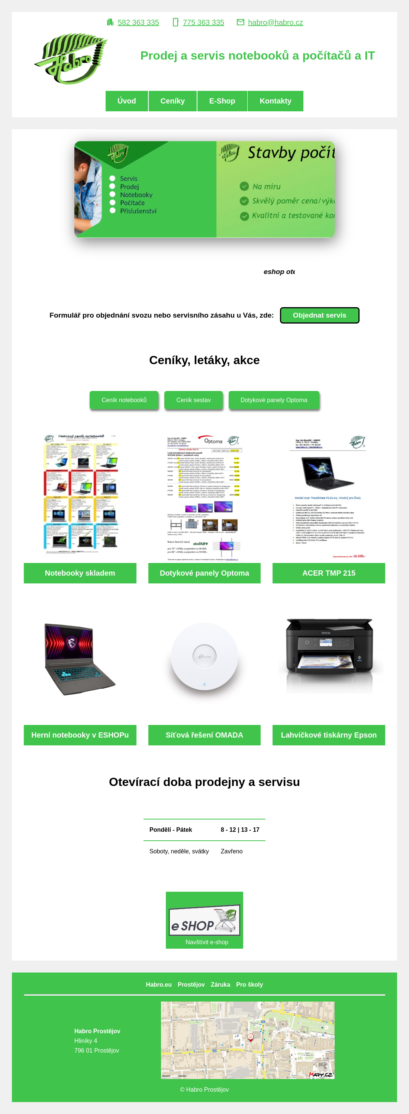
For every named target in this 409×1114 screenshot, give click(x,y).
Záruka (220, 984)
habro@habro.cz (275, 22)
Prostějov (191, 984)
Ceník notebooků (124, 400)
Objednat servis (320, 315)
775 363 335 (203, 22)
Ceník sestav (193, 400)
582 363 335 (138, 22)
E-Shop (222, 101)
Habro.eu (159, 984)
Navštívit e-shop (204, 920)
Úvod (126, 101)
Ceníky (173, 101)
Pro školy (249, 984)
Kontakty (276, 101)
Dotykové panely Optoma (274, 400)
